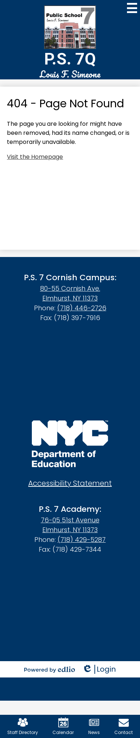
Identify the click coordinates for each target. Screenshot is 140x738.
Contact (123, 726)
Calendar (63, 726)
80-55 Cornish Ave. (70, 288)
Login (99, 669)
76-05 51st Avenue (70, 520)
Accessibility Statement (70, 483)
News (94, 726)
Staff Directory (22, 726)
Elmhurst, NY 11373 (70, 298)
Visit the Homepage (35, 157)
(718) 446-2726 (81, 307)
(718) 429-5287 (82, 539)
